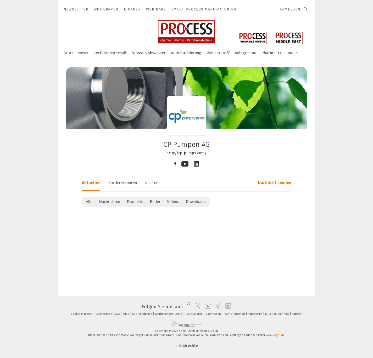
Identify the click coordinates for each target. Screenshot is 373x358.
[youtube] (206, 307)
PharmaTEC (271, 53)
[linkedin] (226, 307)
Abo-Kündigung (142, 314)
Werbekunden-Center (169, 314)
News (83, 53)
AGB (118, 314)
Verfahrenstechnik (110, 53)
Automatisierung (186, 53)
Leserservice (104, 314)
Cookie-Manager (82, 314)
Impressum (255, 314)
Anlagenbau (245, 53)
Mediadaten (194, 314)
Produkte (135, 201)
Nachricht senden (274, 182)
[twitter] (196, 307)
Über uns (152, 182)
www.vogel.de (275, 335)
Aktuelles (91, 182)
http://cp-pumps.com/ (186, 153)
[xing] (216, 307)
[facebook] (187, 307)
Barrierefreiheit (235, 314)
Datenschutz (213, 314)
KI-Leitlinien (273, 314)
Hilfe (126, 314)
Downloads (196, 201)
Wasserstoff (218, 53)
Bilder (155, 201)
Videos (173, 201)
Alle (89, 201)
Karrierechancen (122, 182)
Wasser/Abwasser (149, 53)
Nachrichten (109, 201)
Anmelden (290, 9)
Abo (287, 314)
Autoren (297, 314)
